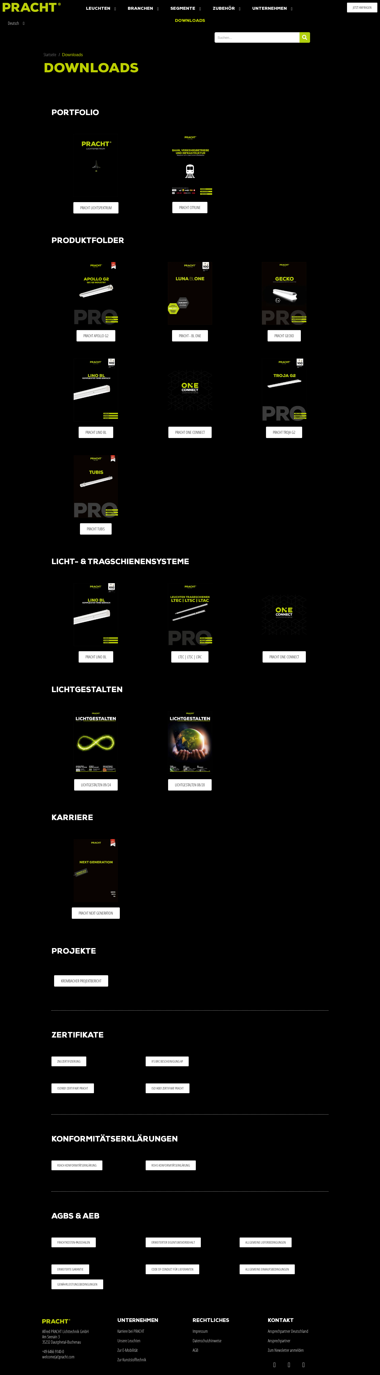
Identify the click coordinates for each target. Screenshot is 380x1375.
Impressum (200, 1331)
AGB (195, 1350)
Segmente (186, 9)
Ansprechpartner (279, 1341)
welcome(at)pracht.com (58, 1357)
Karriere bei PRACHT (130, 1331)
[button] (362, 7)
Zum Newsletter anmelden (286, 1350)
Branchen (144, 9)
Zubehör (227, 9)
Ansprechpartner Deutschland (288, 1331)
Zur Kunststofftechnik (131, 1360)
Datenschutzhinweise (207, 1341)
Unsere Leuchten (128, 1341)
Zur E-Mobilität (127, 1350)
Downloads (190, 21)
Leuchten (101, 9)
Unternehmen (273, 9)
